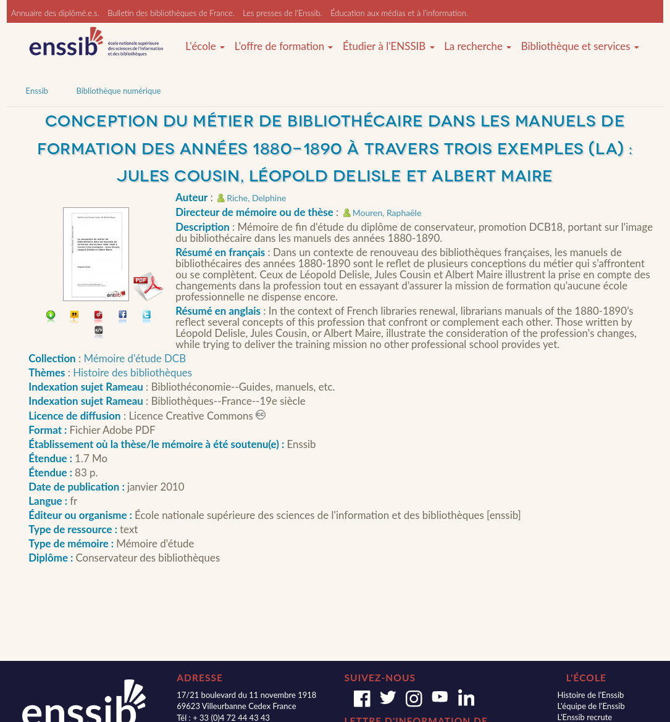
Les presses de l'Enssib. (282, 13)
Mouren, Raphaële (387, 212)
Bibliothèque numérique (118, 91)
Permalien (99, 318)
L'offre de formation (284, 46)
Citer (75, 318)
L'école (205, 46)
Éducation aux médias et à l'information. (399, 13)
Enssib (37, 91)
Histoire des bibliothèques (132, 372)
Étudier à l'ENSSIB (389, 46)
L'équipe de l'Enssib (591, 706)
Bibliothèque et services (580, 46)
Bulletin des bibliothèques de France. (171, 13)
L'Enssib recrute (585, 717)
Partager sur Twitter (147, 318)
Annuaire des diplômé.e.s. (55, 13)
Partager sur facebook (123, 318)
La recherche (477, 46)
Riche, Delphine (256, 198)
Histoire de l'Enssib (591, 695)
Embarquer (99, 333)
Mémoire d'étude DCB (135, 358)
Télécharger (51, 318)
